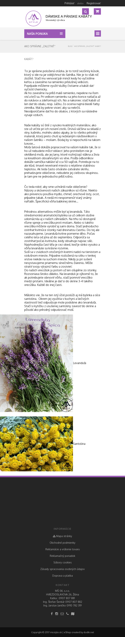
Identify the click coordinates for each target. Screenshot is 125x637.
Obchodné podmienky (62, 542)
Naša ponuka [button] (38, 34)
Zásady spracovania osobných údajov (62, 569)
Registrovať (93, 3)
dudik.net (89, 632)
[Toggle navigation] (98, 33)
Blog (70, 46)
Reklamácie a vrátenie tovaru (62, 549)
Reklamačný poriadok (62, 555)
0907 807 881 (67, 598)
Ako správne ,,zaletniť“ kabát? (87, 46)
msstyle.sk (56, 632)
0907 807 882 (73, 601)
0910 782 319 (74, 605)
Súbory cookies (62, 562)
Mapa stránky (62, 536)
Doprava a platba (62, 575)
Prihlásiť (69, 3)
